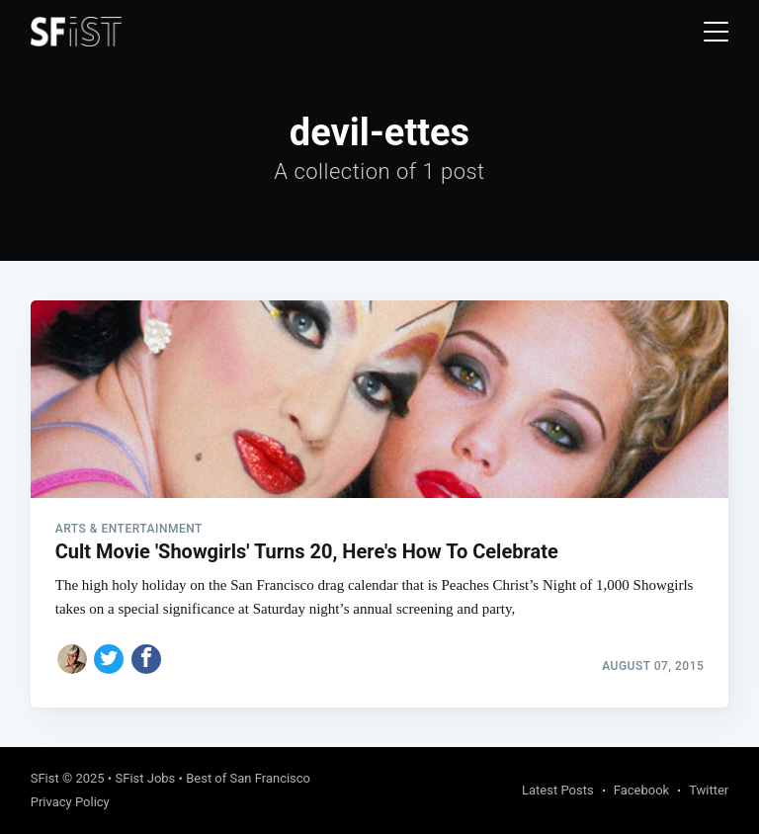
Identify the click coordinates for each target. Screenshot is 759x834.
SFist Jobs (145, 778)
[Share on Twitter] (109, 659)
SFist (45, 778)
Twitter (708, 790)
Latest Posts (558, 790)
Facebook (641, 790)
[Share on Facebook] (146, 659)
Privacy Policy (70, 801)
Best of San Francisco (248, 778)
